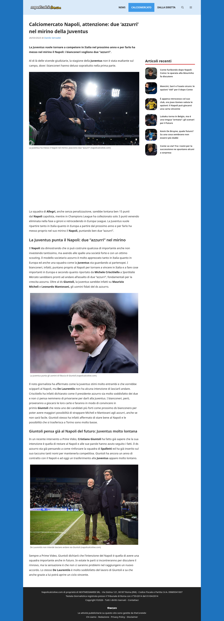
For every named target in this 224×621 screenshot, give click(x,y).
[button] (182, 7)
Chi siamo (91, 616)
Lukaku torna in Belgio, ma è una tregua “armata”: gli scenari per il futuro (177, 119)
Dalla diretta (166, 7)
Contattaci (133, 600)
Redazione (103, 616)
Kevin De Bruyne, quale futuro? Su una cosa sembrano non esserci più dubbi (176, 134)
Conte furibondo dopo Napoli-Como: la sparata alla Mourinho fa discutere (177, 73)
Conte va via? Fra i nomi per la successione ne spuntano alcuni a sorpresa (177, 149)
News (122, 7)
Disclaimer (132, 616)
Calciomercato (141, 7)
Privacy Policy (118, 616)
